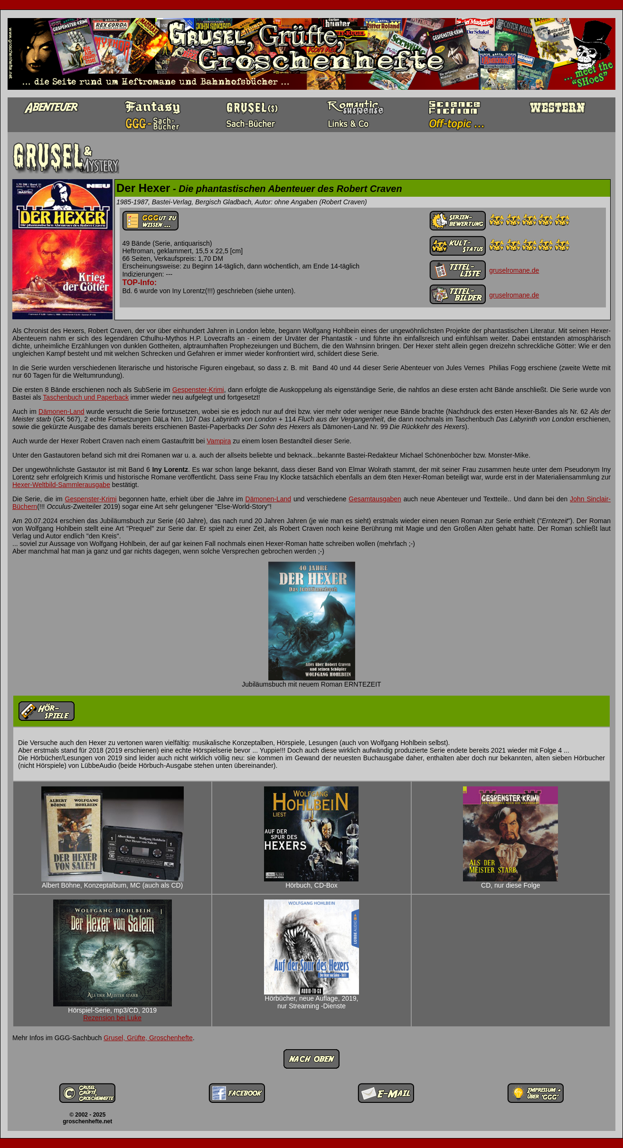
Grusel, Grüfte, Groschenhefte (148, 1038)
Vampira (219, 441)
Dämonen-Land (61, 411)
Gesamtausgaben (375, 499)
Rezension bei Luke (112, 1018)
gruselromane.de (514, 270)
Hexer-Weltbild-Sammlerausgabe (61, 484)
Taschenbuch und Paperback (86, 397)
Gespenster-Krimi (198, 389)
